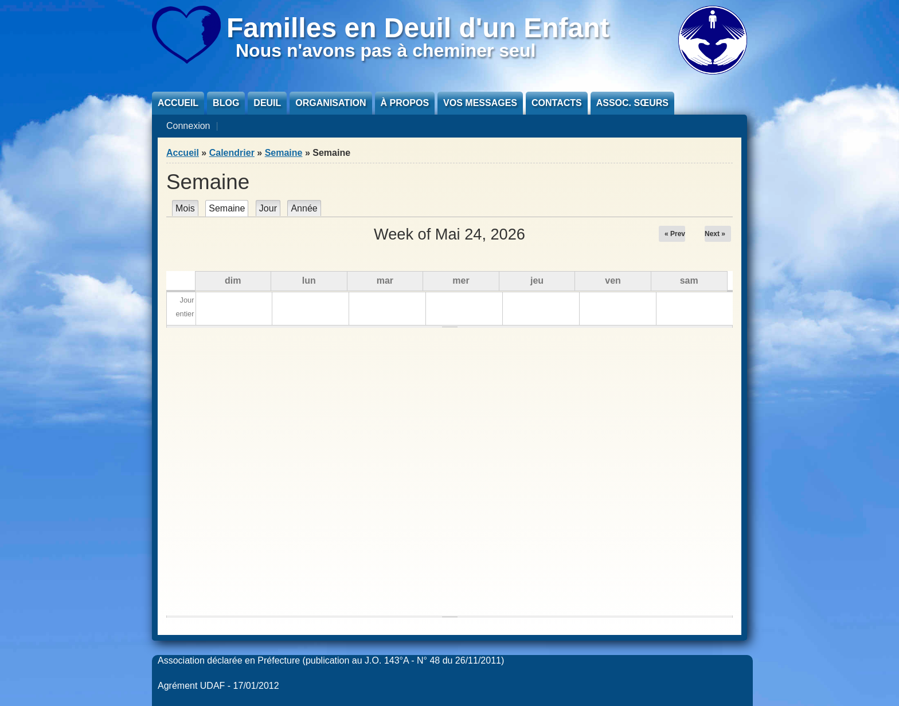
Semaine (284, 153)
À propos (405, 103)
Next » (715, 234)
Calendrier (232, 153)
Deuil (267, 103)
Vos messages (480, 103)
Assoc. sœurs (632, 103)
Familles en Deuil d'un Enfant (417, 28)
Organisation (330, 103)
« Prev (675, 234)
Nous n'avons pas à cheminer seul (386, 50)
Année (304, 208)
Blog (226, 103)
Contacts (556, 103)
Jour (268, 208)
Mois (185, 208)
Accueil (178, 103)
